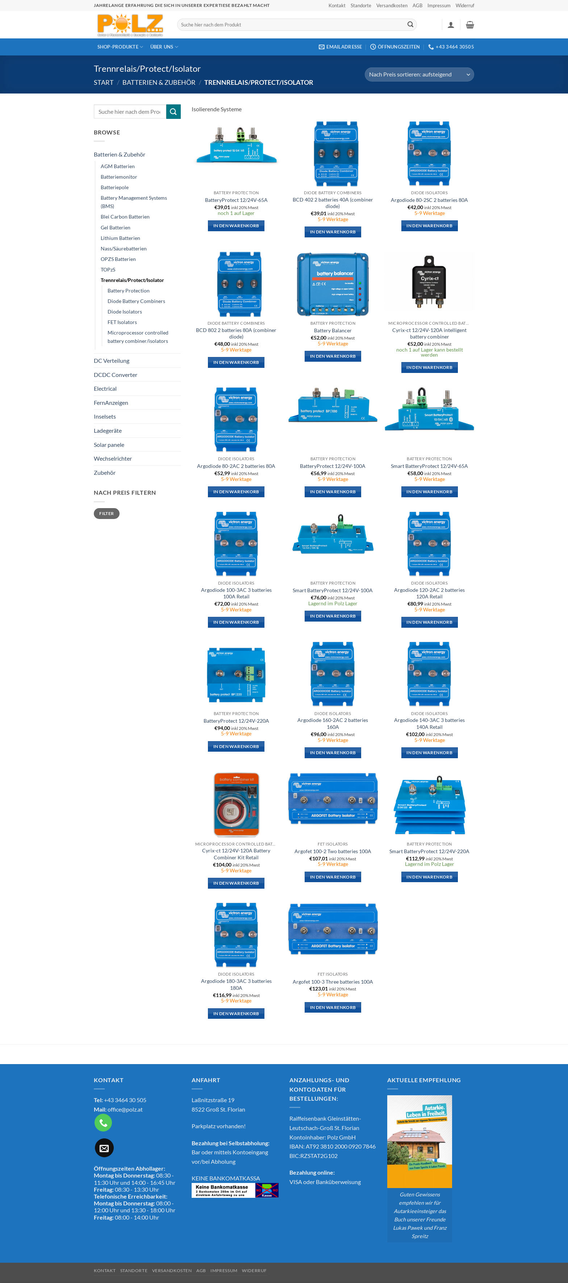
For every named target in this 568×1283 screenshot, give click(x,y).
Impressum (439, 5)
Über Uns (164, 46)
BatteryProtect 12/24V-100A (333, 466)
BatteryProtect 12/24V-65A (236, 200)
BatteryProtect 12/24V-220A (236, 721)
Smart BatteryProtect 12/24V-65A (429, 466)
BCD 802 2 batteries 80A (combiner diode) (236, 333)
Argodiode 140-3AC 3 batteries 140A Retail (429, 723)
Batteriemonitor (119, 177)
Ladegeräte (108, 430)
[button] (451, 25)
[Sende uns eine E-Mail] (104, 1147)
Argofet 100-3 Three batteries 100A (333, 982)
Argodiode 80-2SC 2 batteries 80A (429, 200)
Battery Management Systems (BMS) (134, 202)
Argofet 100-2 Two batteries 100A (333, 851)
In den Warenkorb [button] (236, 225)
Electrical (105, 388)
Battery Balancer (333, 330)
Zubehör (105, 472)
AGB (417, 5)
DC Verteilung (111, 360)
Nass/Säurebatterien (124, 248)
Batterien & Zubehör (159, 82)
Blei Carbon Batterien (125, 216)
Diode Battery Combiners (136, 301)
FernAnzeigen (111, 402)
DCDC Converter (115, 374)
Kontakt (337, 5)
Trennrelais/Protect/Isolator (132, 280)
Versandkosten (392, 5)
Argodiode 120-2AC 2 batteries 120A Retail (429, 593)
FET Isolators (122, 322)
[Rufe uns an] (103, 1122)
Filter (106, 513)
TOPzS (108, 269)
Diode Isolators (125, 311)
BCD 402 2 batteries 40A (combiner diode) (333, 202)
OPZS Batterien (118, 259)
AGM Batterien (118, 166)
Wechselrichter (113, 458)
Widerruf (465, 5)
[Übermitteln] (410, 24)
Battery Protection (129, 290)
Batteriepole (115, 187)
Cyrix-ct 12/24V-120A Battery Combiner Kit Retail (236, 853)
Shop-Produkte (120, 46)
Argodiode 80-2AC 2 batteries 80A (236, 466)
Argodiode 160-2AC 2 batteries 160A (332, 723)
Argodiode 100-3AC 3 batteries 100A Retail (236, 593)
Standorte (361, 5)
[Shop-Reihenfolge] (419, 74)
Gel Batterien (115, 227)
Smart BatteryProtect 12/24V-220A (429, 851)
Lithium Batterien (120, 238)
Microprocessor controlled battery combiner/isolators (138, 336)
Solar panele (109, 444)
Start (104, 82)
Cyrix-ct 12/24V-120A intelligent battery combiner (429, 333)
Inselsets (105, 416)
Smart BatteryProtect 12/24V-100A (333, 590)
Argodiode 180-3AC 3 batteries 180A (236, 984)
